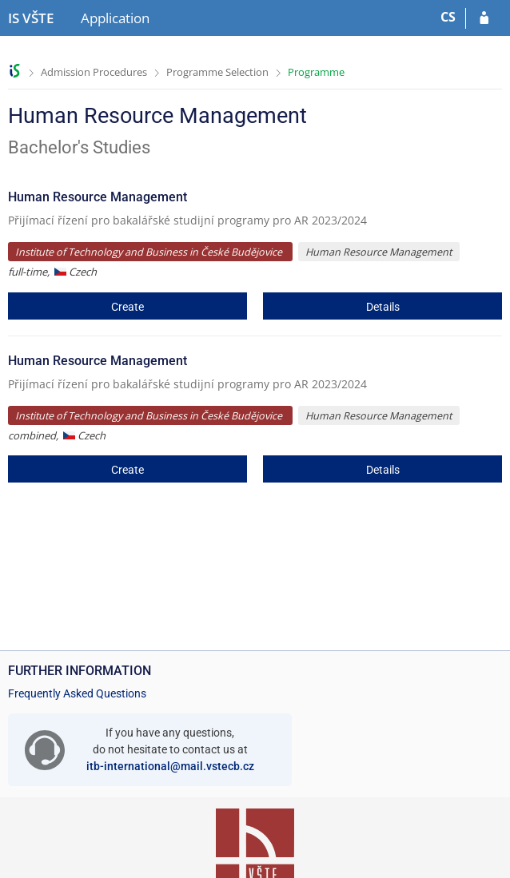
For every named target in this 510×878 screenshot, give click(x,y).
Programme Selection (217, 72)
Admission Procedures (94, 72)
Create (127, 306)
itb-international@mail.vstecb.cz (170, 766)
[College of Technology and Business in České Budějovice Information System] (31, 18)
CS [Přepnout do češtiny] (448, 17)
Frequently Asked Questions (77, 693)
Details (383, 306)
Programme (316, 72)
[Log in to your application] (484, 18)
